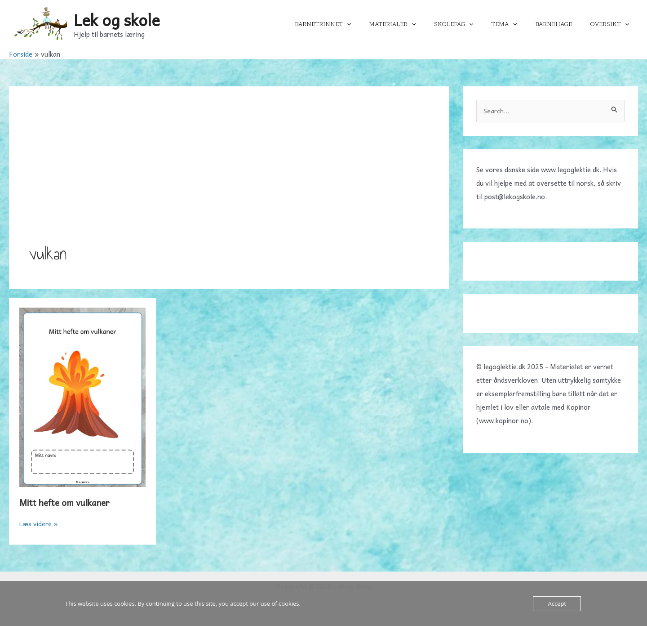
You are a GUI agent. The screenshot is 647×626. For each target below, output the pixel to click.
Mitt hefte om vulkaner (67, 502)
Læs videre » (39, 523)
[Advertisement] (229, 174)
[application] (376, 24)
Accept (557, 603)
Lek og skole (117, 19)
